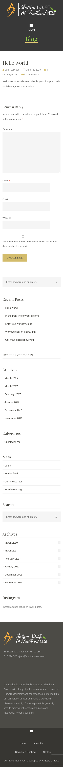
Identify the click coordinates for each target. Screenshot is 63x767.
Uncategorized (10, 74)
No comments (31, 74)
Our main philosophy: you (19, 339)
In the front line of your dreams (22, 315)
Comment (7, 129)
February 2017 (13, 394)
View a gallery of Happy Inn (20, 331)
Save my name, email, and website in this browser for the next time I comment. (30, 243)
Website (7, 218)
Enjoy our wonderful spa (18, 323)
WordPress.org (13, 489)
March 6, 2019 (33, 69)
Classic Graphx (50, 760)
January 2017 (12, 402)
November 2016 (13, 418)
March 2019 (11, 378)
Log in (8, 465)
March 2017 (11, 386)
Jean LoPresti (12, 69)
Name (6, 180)
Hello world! (11, 307)
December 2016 (13, 410)
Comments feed (14, 481)
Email (6, 199)
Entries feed (11, 473)
